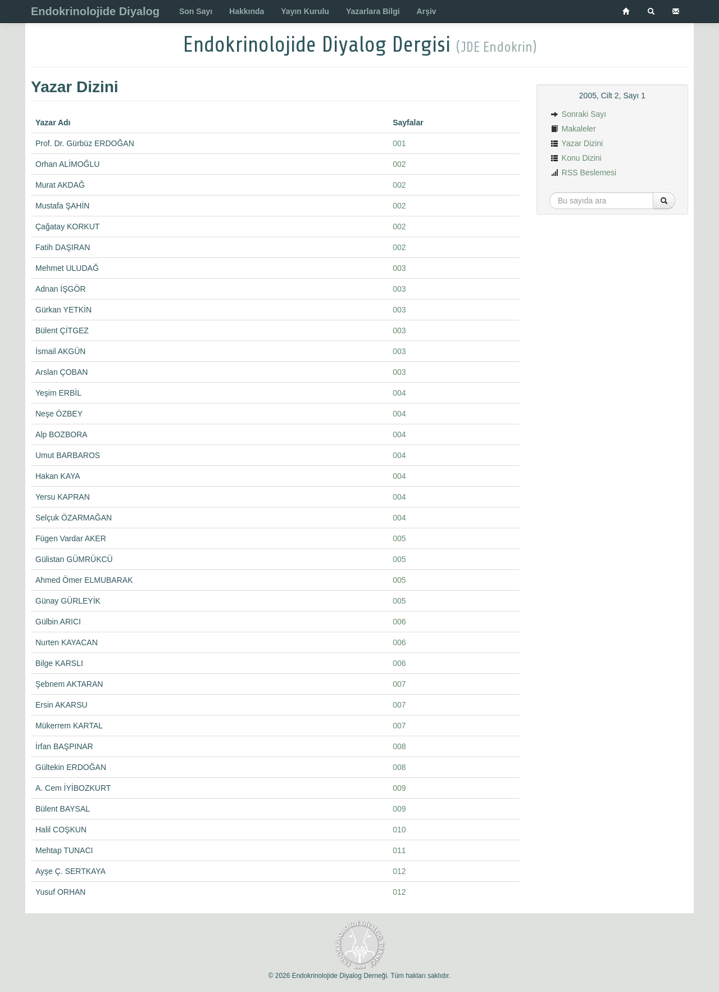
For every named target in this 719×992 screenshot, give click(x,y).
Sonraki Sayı (578, 114)
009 (399, 787)
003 (399, 268)
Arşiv (426, 11)
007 (399, 684)
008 (399, 746)
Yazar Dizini (576, 143)
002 (399, 164)
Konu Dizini (576, 157)
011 (399, 850)
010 (399, 829)
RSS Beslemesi (583, 172)
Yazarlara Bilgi (373, 11)
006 (399, 621)
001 (399, 143)
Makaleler (573, 128)
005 (399, 538)
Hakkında (246, 11)
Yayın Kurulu (305, 11)
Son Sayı (195, 11)
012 (399, 871)
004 (399, 392)
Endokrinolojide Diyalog (95, 11)
